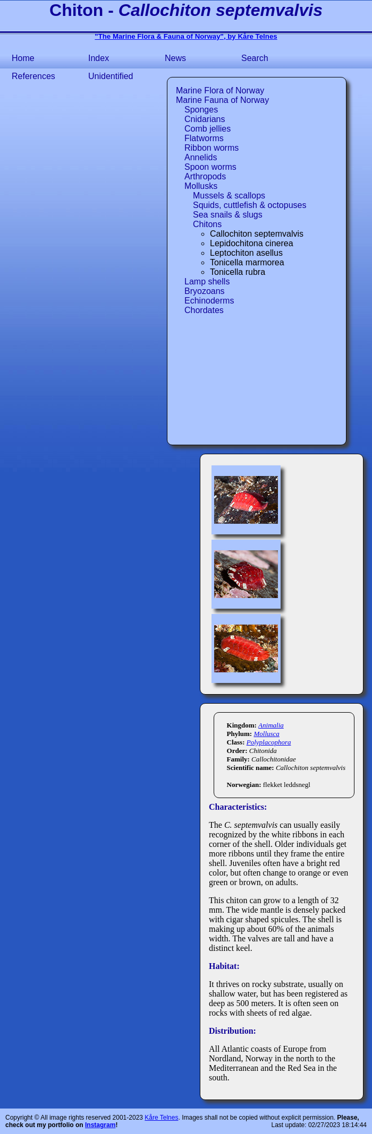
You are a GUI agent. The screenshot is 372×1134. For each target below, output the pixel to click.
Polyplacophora (269, 742)
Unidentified (110, 76)
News (175, 58)
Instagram (100, 1125)
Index (98, 58)
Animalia (271, 725)
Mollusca (266, 734)
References (33, 76)
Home (23, 58)
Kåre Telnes (161, 1117)
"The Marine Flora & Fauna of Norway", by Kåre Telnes (186, 36)
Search (254, 58)
